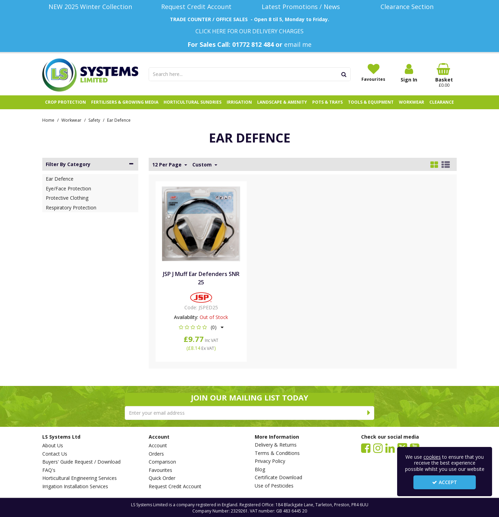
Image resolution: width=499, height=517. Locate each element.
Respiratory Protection (71, 207)
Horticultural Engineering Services (79, 478)
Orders (156, 454)
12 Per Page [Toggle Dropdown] (167, 165)
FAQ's (48, 470)
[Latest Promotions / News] (303, 7)
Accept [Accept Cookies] (444, 482)
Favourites (160, 470)
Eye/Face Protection (68, 188)
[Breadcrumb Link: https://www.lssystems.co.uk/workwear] (71, 119)
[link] (365, 448)
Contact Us (54, 454)
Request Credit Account (175, 486)
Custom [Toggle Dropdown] (202, 165)
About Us (52, 445)
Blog (260, 469)
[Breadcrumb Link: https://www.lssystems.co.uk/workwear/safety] (94, 119)
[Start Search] (344, 74)
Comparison (162, 462)
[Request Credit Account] (197, 7)
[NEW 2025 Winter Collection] (90, 7)
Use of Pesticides (274, 486)
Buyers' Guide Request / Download (81, 462)
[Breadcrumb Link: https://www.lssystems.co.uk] (48, 119)
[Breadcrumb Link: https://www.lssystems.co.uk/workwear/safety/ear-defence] (119, 119)
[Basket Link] (444, 75)
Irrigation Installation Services (75, 486)
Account (158, 445)
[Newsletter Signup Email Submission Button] (369, 413)
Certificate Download (278, 477)
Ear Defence (59, 178)
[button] (201, 327)
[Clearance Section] (409, 7)
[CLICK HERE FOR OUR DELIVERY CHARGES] (249, 31)
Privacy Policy (270, 461)
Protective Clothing (67, 198)
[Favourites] (373, 72)
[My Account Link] (408, 73)
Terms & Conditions (277, 453)
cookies (432, 457)
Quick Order (162, 478)
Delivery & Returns (276, 445)
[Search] (243, 74)
